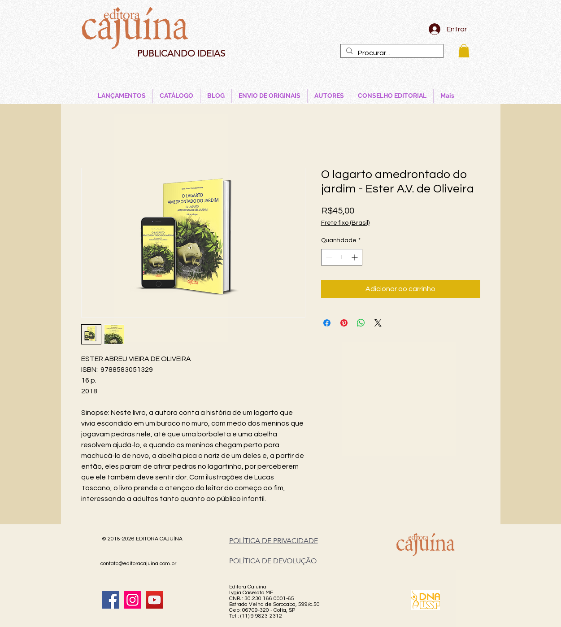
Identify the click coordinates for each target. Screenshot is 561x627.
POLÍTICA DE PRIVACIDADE (273, 540)
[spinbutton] (342, 257)
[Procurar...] (391, 52)
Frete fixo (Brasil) (345, 223)
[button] (464, 50)
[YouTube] (154, 600)
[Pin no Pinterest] (344, 323)
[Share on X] (378, 323)
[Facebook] (110, 600)
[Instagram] (132, 600)
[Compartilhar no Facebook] (327, 323)
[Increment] (355, 257)
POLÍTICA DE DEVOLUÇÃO (273, 561)
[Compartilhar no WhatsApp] (361, 323)
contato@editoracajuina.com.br (138, 563)
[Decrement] (328, 257)
